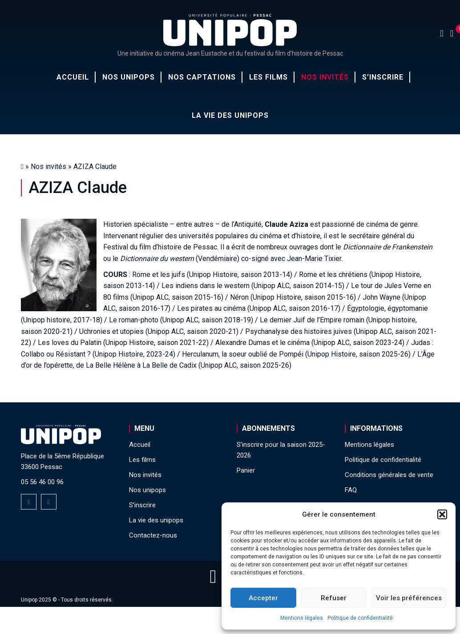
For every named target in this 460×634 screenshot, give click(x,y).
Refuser (334, 598)
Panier (246, 470)
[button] (442, 514)
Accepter (263, 598)
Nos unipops (128, 77)
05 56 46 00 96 (42, 482)
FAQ (351, 490)
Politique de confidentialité (360, 618)
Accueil (72, 77)
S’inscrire (383, 77)
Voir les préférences (409, 598)
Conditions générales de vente (389, 475)
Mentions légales (301, 618)
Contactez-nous (153, 535)
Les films (268, 77)
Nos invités (325, 77)
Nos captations (202, 77)
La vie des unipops (230, 115)
